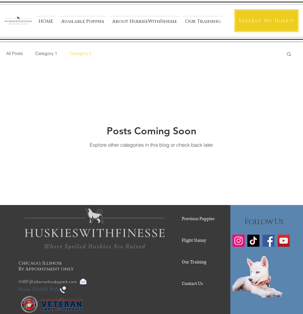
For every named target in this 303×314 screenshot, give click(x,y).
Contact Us (192, 284)
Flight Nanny (194, 240)
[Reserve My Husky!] (266, 20)
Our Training (194, 262)
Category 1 (46, 53)
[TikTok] (253, 241)
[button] (144, 19)
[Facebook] (268, 241)
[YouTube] (284, 241)
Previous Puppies (198, 219)
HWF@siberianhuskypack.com (48, 281)
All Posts (14, 53)
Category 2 (81, 53)
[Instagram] (239, 241)
